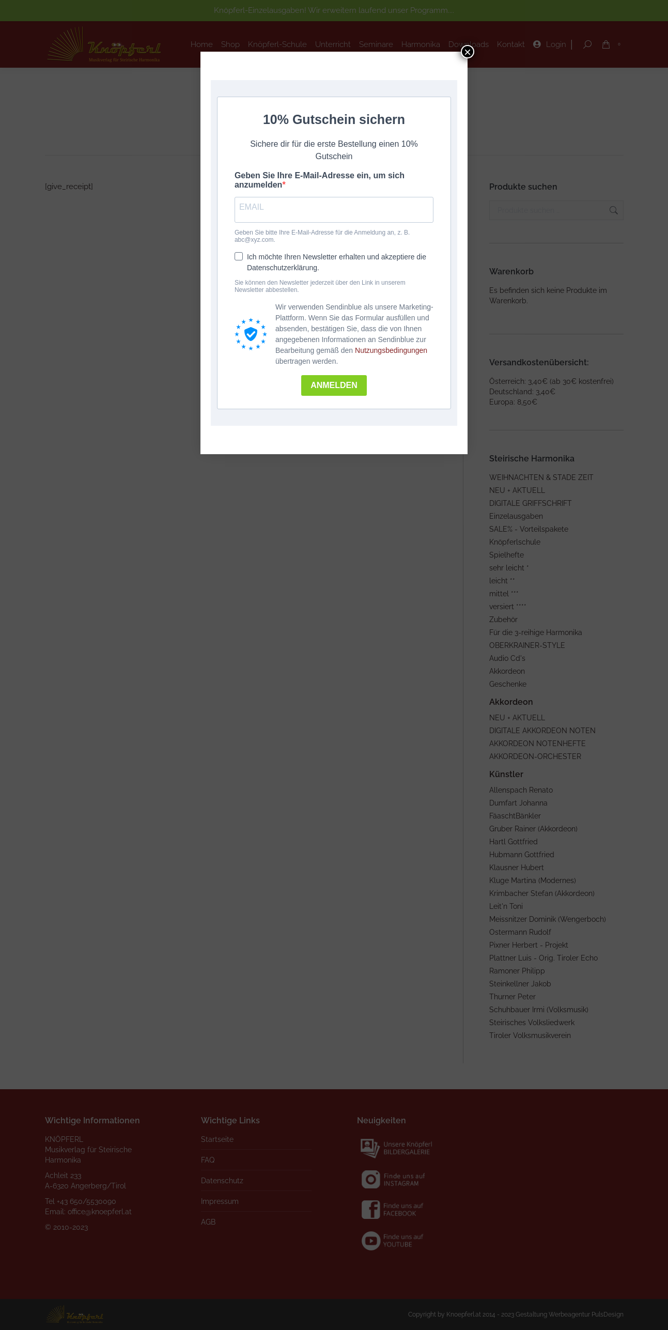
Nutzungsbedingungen (391, 350)
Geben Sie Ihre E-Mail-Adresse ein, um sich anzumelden (320, 180)
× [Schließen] (467, 51)
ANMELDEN (334, 385)
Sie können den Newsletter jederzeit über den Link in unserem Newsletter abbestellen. (320, 286)
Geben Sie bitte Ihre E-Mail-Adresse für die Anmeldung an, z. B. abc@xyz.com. (322, 236)
